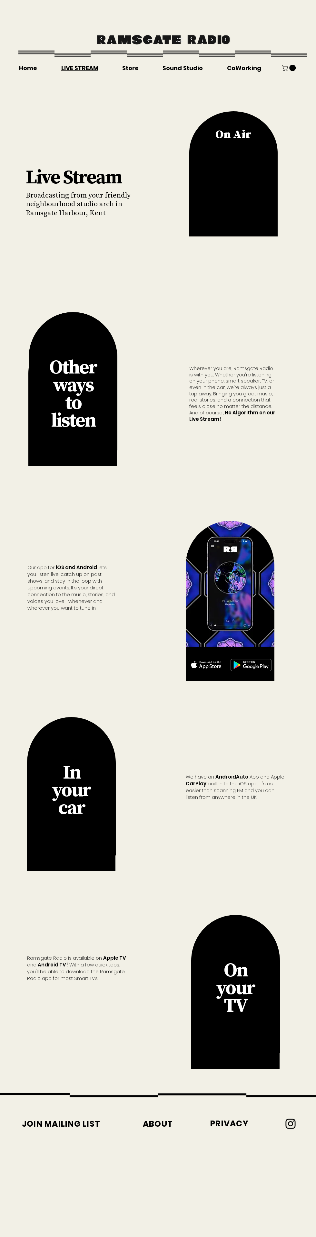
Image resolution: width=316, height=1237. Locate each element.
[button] (289, 68)
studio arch (95, 203)
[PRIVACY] (229, 1123)
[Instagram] (290, 1124)
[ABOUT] (157, 1124)
